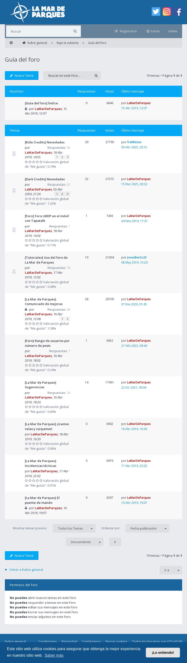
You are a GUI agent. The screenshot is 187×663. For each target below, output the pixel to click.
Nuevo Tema (21, 75)
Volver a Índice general (26, 569)
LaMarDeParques (48, 109)
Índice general (15, 641)
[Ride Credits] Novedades (45, 142)
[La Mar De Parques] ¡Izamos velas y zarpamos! (47, 426)
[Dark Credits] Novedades (45, 179)
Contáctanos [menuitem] (91, 641)
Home (172, 31)
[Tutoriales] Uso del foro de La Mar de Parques (46, 260)
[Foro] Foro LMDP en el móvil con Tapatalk (47, 218)
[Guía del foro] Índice (41, 103)
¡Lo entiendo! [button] (163, 653)
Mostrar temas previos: (54, 528)
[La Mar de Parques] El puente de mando (42, 500)
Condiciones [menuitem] (47, 641)
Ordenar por (135, 528)
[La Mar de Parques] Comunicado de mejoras (44, 301)
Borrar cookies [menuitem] (116, 641)
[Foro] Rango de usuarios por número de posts (47, 343)
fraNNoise (134, 142)
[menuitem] (153, 31)
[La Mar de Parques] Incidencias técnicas (40, 463)
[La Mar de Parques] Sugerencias (40, 385)
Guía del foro (22, 59)
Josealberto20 (137, 257)
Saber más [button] (54, 655)
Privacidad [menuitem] (69, 641)
